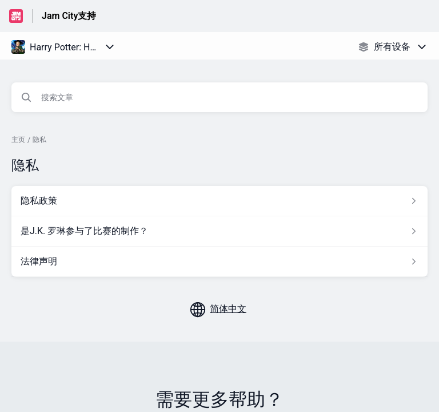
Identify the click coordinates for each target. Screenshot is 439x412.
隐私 (39, 140)
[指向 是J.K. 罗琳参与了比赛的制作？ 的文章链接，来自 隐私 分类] (219, 231)
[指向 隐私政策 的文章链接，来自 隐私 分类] (219, 201)
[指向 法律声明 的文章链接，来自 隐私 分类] (219, 261)
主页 (18, 140)
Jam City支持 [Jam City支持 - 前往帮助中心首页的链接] (69, 15)
